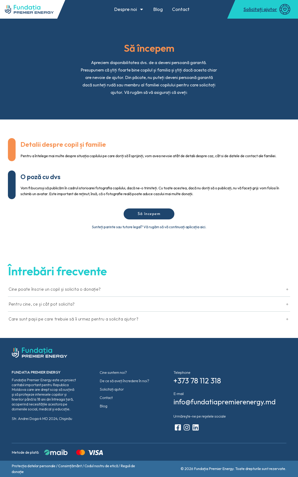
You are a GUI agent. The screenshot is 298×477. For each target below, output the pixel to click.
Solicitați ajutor (260, 9)
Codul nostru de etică (101, 465)
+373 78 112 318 (197, 380)
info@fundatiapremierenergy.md (224, 401)
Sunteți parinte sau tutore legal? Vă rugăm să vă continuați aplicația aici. (149, 227)
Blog (158, 9)
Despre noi (129, 9)
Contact (181, 9)
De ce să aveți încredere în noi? (124, 380)
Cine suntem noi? (113, 372)
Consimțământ (70, 465)
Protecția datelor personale (33, 465)
